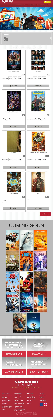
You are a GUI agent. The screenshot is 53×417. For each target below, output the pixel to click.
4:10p (35, 119)
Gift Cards (32, 5)
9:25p (9, 119)
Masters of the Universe (7, 395)
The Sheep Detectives (6, 407)
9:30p (19, 159)
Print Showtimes (45, 214)
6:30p (39, 119)
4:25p (35, 159)
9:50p (44, 119)
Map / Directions (43, 395)
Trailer (13, 86)
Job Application (43, 400)
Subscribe (42, 399)
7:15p (4, 119)
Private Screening (31, 399)
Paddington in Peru (18, 400)
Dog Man (16, 402)
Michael (3, 409)
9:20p (44, 159)
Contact (48, 5)
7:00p (15, 78)
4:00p (10, 78)
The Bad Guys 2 (17, 399)
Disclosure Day (17, 395)
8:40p (19, 78)
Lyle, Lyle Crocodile (18, 407)
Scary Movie (4, 397)
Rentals (37, 5)
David (15, 397)
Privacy (28, 403)
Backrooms (4, 403)
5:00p (4, 200)
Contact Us (42, 397)
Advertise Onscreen (31, 397)
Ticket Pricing (30, 395)
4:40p (35, 78)
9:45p (44, 78)
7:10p (15, 159)
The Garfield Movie (18, 406)
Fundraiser (42, 5)
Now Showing (19, 5)
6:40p (39, 159)
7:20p (39, 78)
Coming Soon (26, 5)
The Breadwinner (5, 401)
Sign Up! (47, 1)
